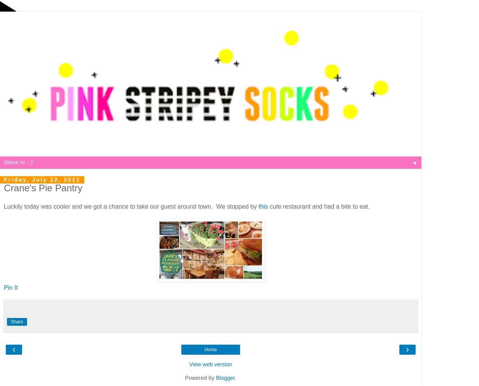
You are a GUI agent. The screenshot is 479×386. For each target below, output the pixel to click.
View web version (210, 364)
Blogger (225, 378)
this (263, 206)
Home (211, 349)
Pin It (11, 287)
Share (17, 322)
